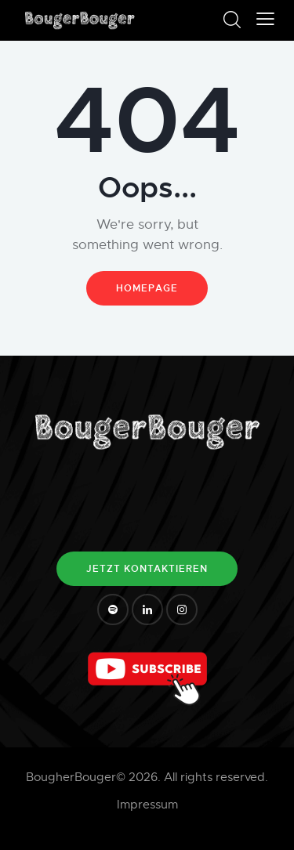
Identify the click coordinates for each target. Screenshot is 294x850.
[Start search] (231, 20)
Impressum (147, 805)
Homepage (147, 288)
